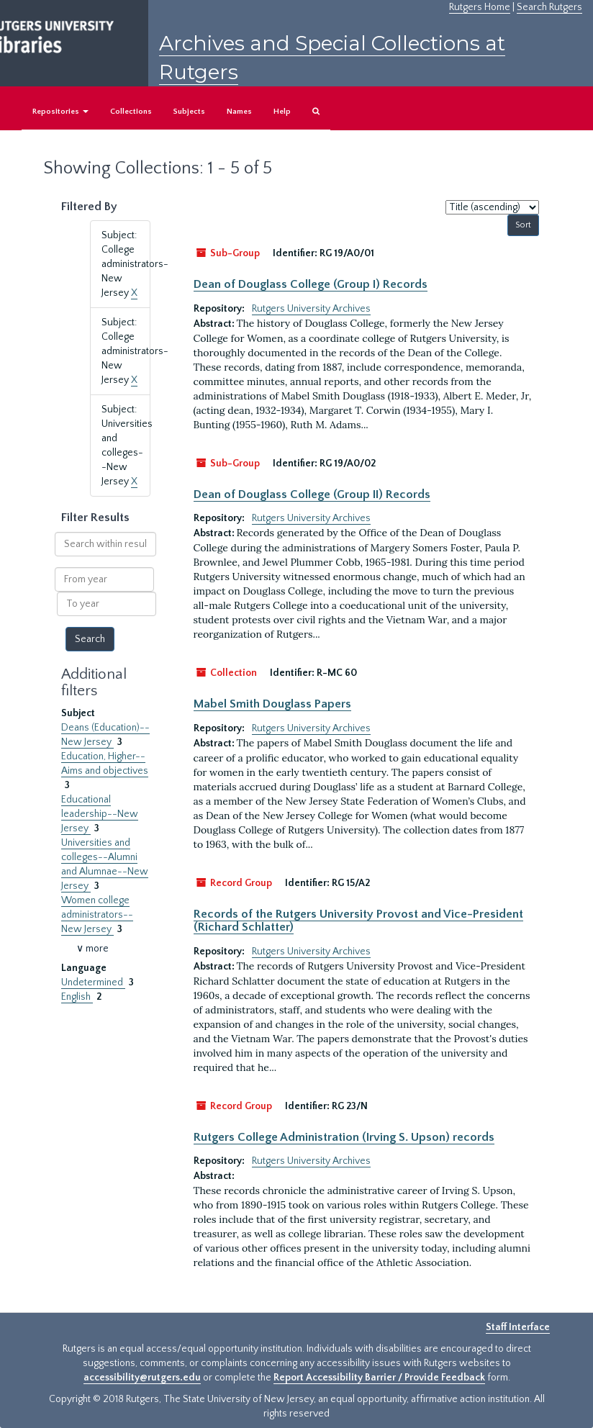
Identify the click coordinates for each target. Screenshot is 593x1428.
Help (282, 111)
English (77, 997)
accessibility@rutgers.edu (142, 1377)
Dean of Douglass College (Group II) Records (312, 494)
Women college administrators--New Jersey (97, 915)
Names (239, 111)
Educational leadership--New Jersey (99, 814)
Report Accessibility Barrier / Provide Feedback (379, 1377)
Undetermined (93, 982)
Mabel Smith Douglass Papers (272, 703)
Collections (131, 111)
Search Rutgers (549, 7)
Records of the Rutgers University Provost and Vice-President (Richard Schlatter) (358, 921)
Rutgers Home (479, 7)
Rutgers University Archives (311, 309)
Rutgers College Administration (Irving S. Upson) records (344, 1137)
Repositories (60, 111)
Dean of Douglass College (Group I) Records (310, 284)
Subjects (189, 111)
